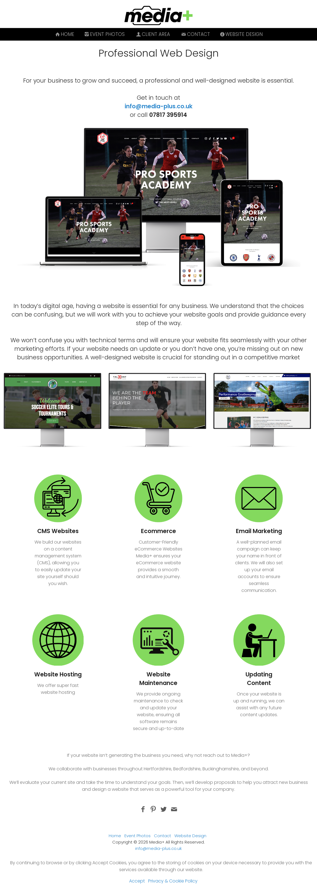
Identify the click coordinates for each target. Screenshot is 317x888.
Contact (195, 34)
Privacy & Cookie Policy (173, 881)
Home (64, 34)
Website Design (241, 34)
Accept (137, 881)
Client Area (152, 34)
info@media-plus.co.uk (159, 106)
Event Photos (104, 34)
